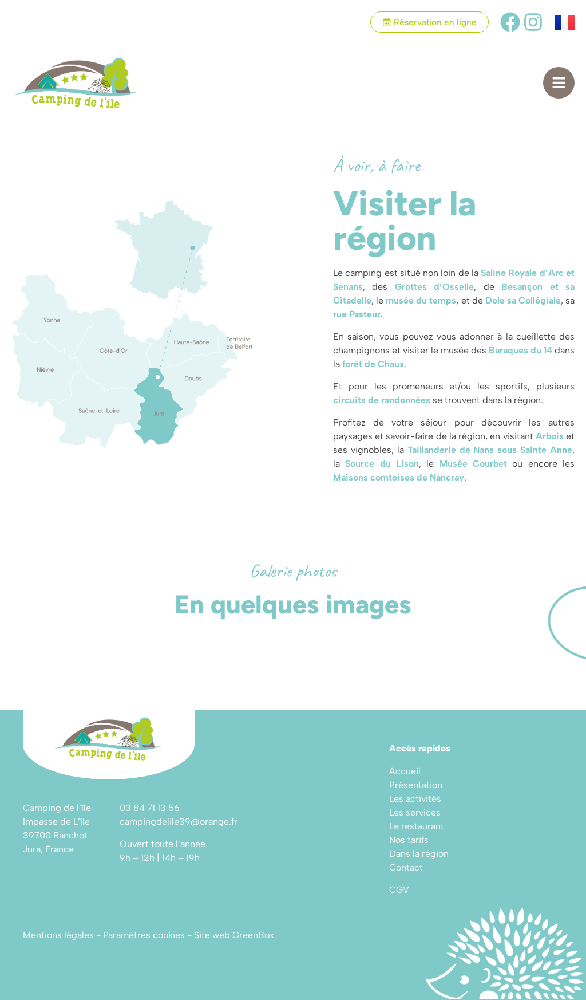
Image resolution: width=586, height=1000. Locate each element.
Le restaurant (416, 826)
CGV (399, 889)
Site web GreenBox (234, 935)
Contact (406, 867)
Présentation (415, 784)
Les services (415, 812)
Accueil (405, 771)
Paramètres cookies (144, 935)
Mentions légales (58, 935)
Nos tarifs (409, 839)
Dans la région (419, 853)
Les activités (415, 798)
